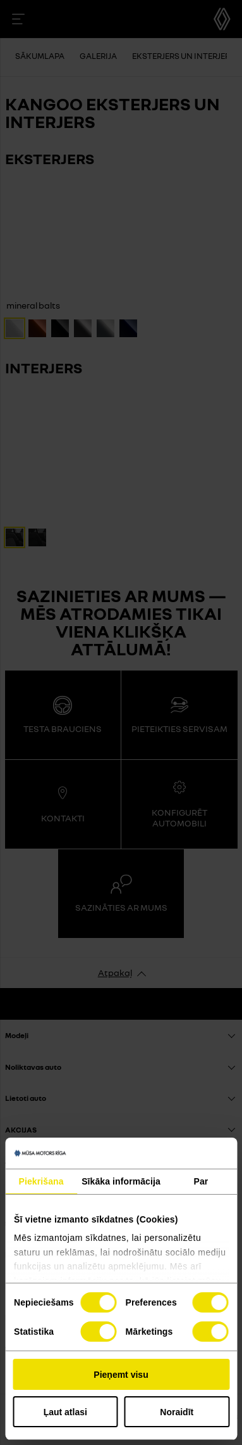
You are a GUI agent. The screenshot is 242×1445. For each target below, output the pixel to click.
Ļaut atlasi (65, 1412)
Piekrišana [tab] (41, 1181)
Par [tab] (201, 1181)
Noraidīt (176, 1412)
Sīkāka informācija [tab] (121, 1181)
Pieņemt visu (121, 1375)
